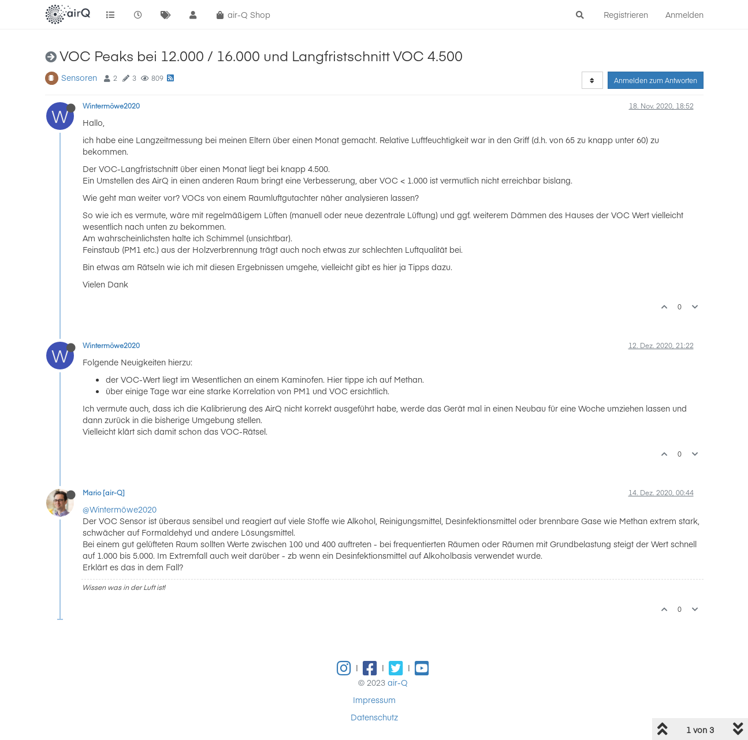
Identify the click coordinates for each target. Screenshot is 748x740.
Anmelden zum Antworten (655, 80)
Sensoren (79, 77)
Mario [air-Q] (104, 492)
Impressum (374, 699)
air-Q (398, 682)
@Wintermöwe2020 (120, 509)
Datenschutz (374, 717)
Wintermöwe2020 (111, 105)
